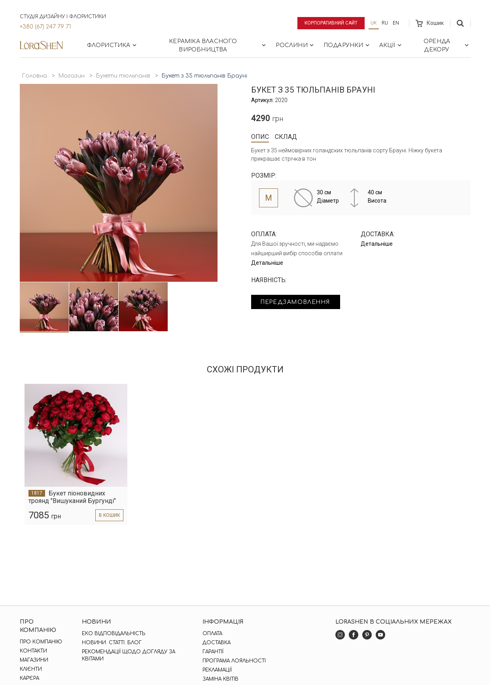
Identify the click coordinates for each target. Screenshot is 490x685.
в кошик (109, 515)
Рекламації (217, 670)
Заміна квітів (220, 679)
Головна (34, 76)
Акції (391, 45)
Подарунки (347, 45)
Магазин (71, 76)
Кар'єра (29, 678)
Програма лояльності (234, 661)
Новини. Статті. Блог (112, 642)
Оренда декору (447, 45)
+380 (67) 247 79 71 (45, 27)
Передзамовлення (297, 302)
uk (374, 23)
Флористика (112, 45)
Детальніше (267, 263)
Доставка (216, 642)
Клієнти (31, 669)
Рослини (295, 45)
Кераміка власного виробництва (218, 45)
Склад (286, 136)
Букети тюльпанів (123, 76)
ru (385, 23)
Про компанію (41, 642)
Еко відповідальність (114, 633)
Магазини (34, 660)
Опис (260, 136)
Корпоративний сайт (331, 23)
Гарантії (212, 652)
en (396, 23)
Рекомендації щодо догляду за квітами (128, 655)
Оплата (212, 633)
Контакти (33, 651)
